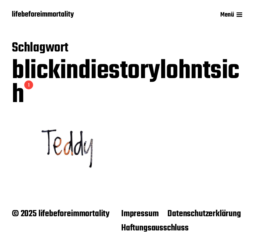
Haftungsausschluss (155, 228)
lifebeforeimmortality (43, 14)
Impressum (139, 214)
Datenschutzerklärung (204, 214)
